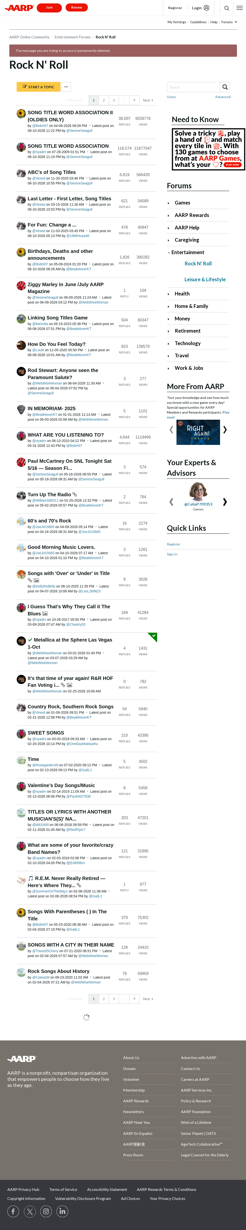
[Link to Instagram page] (46, 1212)
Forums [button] (227, 22)
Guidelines (198, 22)
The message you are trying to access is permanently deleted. (62, 50)
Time (33, 759)
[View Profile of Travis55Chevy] (45, 951)
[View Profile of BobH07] (40, 126)
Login (197, 8)
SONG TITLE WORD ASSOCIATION (68, 146)
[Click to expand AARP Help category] (170, 228)
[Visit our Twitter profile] (30, 1212)
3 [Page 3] (114, 100)
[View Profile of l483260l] (40, 825)
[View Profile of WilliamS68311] (45, 500)
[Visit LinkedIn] (63, 1212)
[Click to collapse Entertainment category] (169, 253)
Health (182, 293)
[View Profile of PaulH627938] (78, 796)
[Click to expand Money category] (170, 319)
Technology (188, 343)
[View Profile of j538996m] (75, 863)
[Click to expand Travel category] (170, 356)
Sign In (172, 554)
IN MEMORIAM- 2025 (52, 408)
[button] (239, 7)
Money (182, 318)
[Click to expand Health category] (170, 294)
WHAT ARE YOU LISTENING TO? (66, 435)
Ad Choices (130, 1198)
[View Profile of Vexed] (38, 178)
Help (214, 22)
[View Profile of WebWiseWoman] (93, 302)
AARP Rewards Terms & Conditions (166, 1189)
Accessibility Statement (107, 1189)
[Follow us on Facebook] (13, 1212)
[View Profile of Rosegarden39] (45, 765)
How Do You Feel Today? (57, 344)
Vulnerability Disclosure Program (83, 1198)
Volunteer (131, 1079)
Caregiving (187, 240)
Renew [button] (76, 7)
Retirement (188, 331)
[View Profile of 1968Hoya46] (77, 236)
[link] (74, 100)
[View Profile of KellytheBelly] (43, 586)
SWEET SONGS (46, 732)
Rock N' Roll (198, 263)
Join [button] (49, 7)
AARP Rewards (192, 215)
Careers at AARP (195, 1079)
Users (171, 97)
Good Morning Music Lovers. (61, 547)
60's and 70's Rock (49, 520)
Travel (182, 355)
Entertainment (188, 252)
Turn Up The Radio (50, 494)
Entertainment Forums (73, 37)
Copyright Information (26, 1198)
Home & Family (191, 306)
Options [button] (66, 87)
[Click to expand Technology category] (170, 344)
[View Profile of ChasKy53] (75, 624)
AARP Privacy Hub (23, 1189)
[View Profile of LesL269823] (89, 591)
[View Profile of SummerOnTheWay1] (50, 891)
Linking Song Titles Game (58, 317)
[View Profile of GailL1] (85, 770)
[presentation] (171, 427)
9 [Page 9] (134, 100)
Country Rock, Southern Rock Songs (71, 706)
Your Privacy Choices (167, 1198)
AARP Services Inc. (196, 1090)
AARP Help (187, 227)
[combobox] (198, 87)
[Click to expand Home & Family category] (170, 307)
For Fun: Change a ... (52, 224)
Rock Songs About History (59, 971)
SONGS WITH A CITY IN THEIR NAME (71, 945)
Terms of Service (63, 1189)
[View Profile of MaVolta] (40, 324)
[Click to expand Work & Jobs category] (170, 368)
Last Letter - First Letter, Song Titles (69, 198)
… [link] (124, 100)
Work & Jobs (189, 368)
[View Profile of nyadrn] (39, 152)
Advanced (223, 97)
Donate (129, 1068)
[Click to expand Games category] (170, 203)
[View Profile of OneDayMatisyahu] (82, 744)
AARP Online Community (29, 37)
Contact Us (190, 1068)
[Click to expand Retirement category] (170, 331)
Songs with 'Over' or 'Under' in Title (69, 573)
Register (175, 8)
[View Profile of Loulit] (38, 350)
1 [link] (94, 100)
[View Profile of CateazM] (40, 977)
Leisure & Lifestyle (205, 279)
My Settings (177, 22)
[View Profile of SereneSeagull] (79, 131)
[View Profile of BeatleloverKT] (78, 269)
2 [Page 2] (104, 100)
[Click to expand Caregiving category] (170, 240)
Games (182, 202)
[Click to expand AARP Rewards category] (170, 216)
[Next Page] (148, 100)
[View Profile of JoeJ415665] (43, 527)
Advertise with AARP (198, 1057)
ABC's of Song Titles (52, 172)
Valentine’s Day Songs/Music (61, 785)
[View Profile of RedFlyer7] (75, 830)
